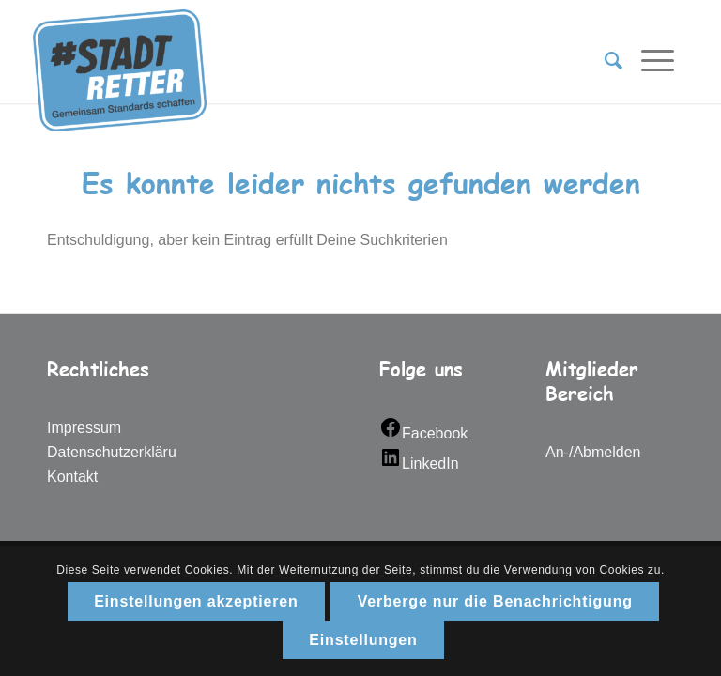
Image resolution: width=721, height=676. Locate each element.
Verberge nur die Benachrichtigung (495, 601)
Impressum (84, 428)
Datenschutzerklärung (120, 452)
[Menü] (648, 61)
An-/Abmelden (592, 452)
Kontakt (72, 476)
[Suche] (604, 61)
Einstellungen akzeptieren (196, 601)
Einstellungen (363, 640)
